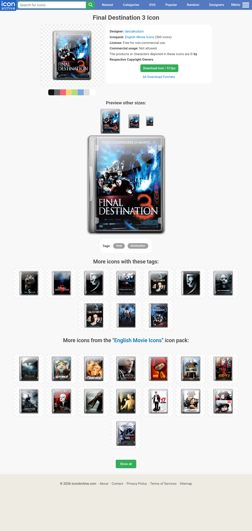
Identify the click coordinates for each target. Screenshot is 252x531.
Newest (107, 5)
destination (138, 245)
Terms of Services (163, 484)
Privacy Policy (137, 484)
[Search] (90, 5)
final (119, 245)
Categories (131, 5)
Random (193, 5)
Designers (216, 5)
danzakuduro (134, 31)
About (104, 484)
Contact (117, 484)
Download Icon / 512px (159, 68)
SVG (152, 5)
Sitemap (186, 484)
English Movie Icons (139, 37)
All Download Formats (159, 77)
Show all (126, 464)
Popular (171, 5)
